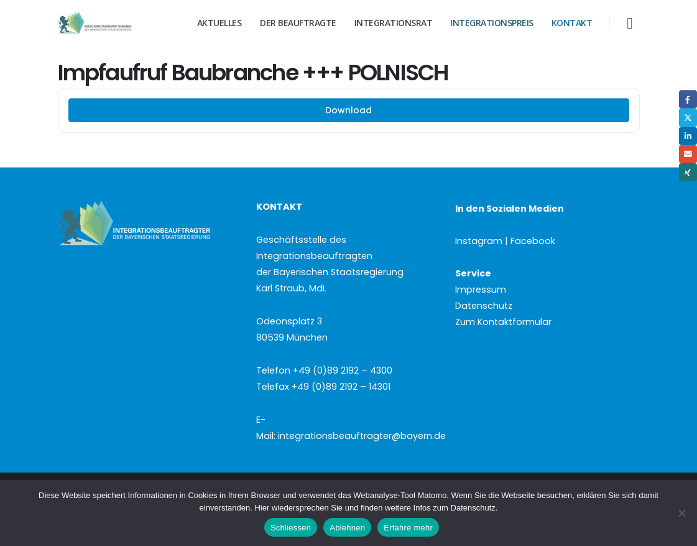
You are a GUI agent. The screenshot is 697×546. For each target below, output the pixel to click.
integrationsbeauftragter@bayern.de (362, 436)
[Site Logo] (111, 23)
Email (688, 154)
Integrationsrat (393, 23)
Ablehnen (347, 527)
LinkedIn (688, 136)
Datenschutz (483, 305)
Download (348, 110)
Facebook (688, 99)
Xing (688, 172)
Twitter (688, 117)
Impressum (480, 289)
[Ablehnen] (681, 513)
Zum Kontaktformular (503, 322)
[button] (629, 23)
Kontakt (572, 23)
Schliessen (290, 527)
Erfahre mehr (408, 527)
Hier (261, 507)
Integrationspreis (491, 23)
